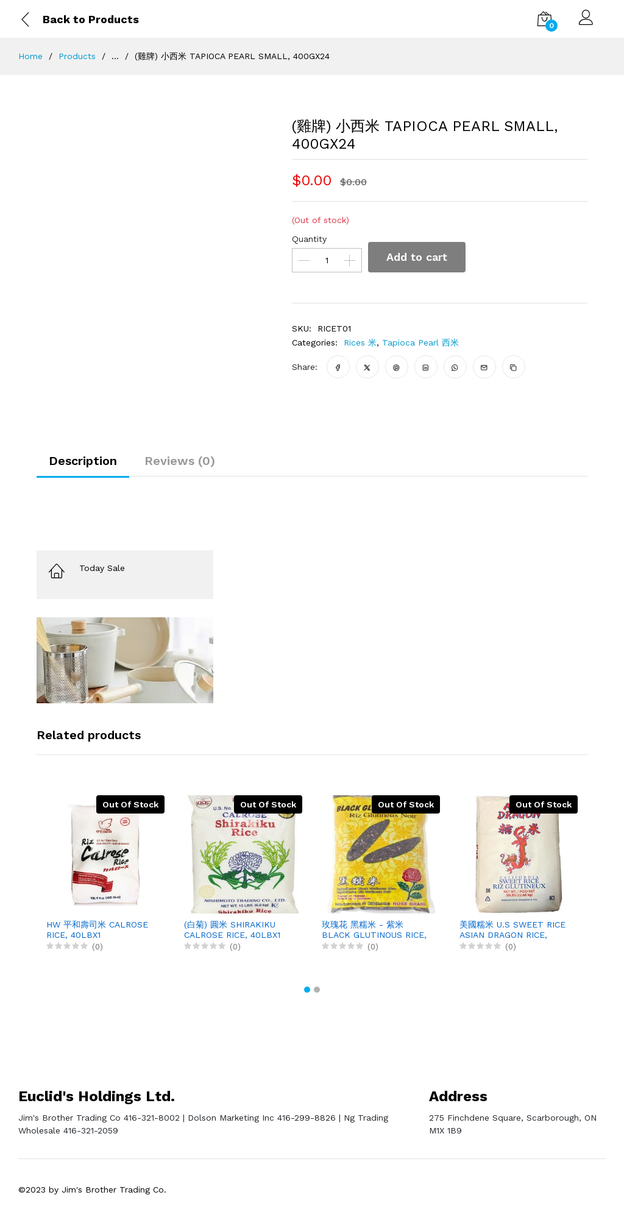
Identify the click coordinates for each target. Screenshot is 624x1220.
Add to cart (416, 256)
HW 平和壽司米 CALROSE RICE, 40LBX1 (97, 930)
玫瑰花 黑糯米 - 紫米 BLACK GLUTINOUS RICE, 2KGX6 (374, 930)
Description (83, 460)
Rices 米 (360, 342)
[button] (307, 990)
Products (77, 56)
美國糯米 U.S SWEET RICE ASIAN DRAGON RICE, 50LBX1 (512, 930)
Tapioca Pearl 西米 (420, 342)
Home (30, 56)
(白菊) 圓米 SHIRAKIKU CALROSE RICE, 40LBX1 (232, 930)
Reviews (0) (179, 460)
